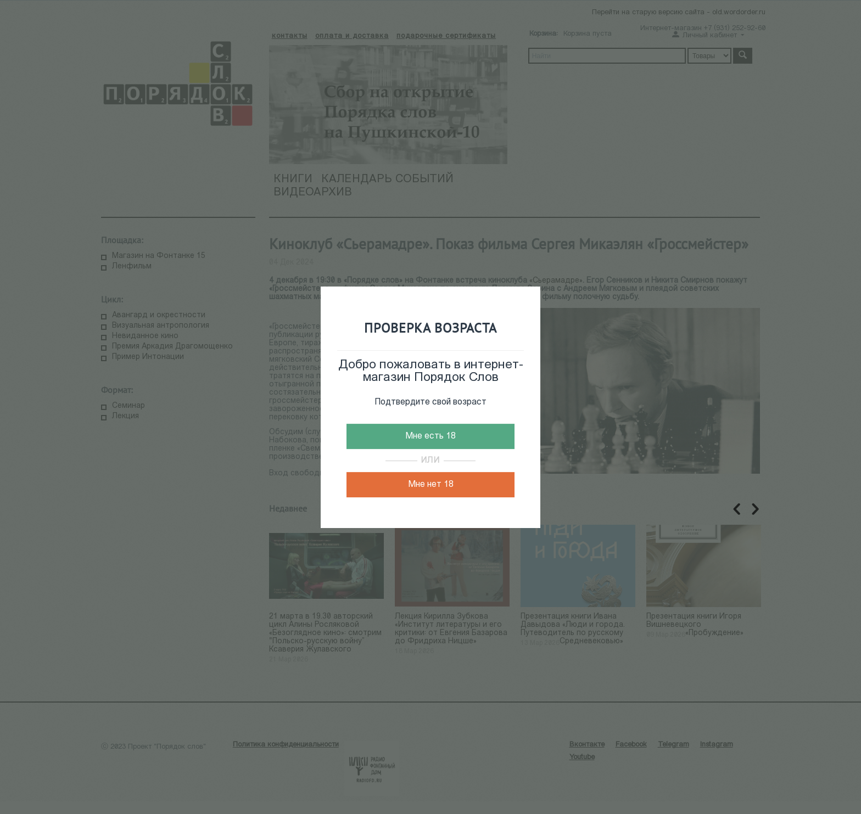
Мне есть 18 (430, 436)
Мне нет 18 (431, 484)
